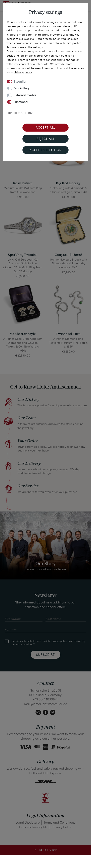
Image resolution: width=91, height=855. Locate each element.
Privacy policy (23, 72)
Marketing (21, 88)
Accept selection (45, 150)
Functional (21, 102)
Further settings (20, 113)
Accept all (46, 127)
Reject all (45, 139)
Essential (20, 81)
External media (25, 95)
